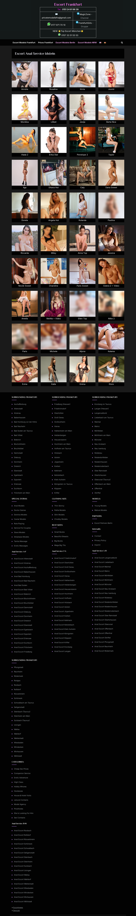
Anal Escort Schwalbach (24, 848)
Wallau (17, 729)
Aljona (82, 351)
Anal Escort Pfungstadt (104, 642)
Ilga (24, 187)
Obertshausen (100, 475)
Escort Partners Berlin (103, 523)
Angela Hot (53, 220)
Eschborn (18, 488)
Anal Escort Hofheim (63, 598)
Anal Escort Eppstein (22, 634)
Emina (82, 384)
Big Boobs (58, 541)
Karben (57, 466)
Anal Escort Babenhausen (24, 572)
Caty (82, 187)
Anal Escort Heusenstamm (65, 589)
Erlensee (17, 484)
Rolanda (82, 220)
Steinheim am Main (22, 716)
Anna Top (82, 253)
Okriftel (97, 493)
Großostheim (59, 422)
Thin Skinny (59, 506)
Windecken (18, 747)
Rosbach (17, 685)
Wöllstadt (18, 756)
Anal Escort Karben (62, 616)
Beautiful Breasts (61, 536)
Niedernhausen (100, 462)
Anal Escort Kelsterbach (64, 625)
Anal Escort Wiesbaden (23, 888)
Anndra (24, 89)
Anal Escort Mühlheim (103, 580)
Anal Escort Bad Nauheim (24, 581)
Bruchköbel (18, 448)
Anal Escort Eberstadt (23, 625)
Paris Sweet (82, 286)
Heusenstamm (60, 440)
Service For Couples (22, 528)
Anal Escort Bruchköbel (24, 603)
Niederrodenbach (101, 466)
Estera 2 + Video (111, 286)
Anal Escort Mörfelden (103, 575)
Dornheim (18, 462)
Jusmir (111, 89)
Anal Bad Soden (20, 585)
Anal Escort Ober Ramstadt (105, 615)
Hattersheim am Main (63, 431)
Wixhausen (18, 751)
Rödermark (18, 676)
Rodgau (17, 681)
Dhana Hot (53, 187)
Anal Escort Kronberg (63, 647)
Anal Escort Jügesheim (64, 611)
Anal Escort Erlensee (22, 638)
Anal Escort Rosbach (22, 830)
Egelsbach (18, 475)
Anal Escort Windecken (23, 893)
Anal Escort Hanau (62, 576)
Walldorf (17, 734)
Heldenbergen (60, 435)
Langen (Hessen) (101, 409)
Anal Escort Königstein (63, 634)
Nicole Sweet (24, 286)
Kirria (82, 89)
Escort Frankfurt (68, 4)
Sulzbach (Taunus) (22, 720)
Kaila (53, 384)
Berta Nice (111, 122)
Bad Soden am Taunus (23, 431)
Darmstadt (18, 453)
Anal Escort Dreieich (22, 621)
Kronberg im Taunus (102, 404)
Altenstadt (18, 409)
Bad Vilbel (18, 435)
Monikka (25, 122)
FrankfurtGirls (84, 23)
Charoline (53, 286)
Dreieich (17, 466)
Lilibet (54, 122)
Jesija (82, 122)
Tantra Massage (20, 541)
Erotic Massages (21, 546)
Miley (53, 253)
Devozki (16, 910)
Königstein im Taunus (63, 484)
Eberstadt (18, 471)
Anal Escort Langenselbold (105, 558)
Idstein (57, 457)
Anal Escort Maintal (102, 567)
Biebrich (17, 440)
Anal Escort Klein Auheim (65, 629)
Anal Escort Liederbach (104, 562)
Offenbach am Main (102, 484)
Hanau (57, 426)
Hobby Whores (20, 787)
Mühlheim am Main (102, 435)
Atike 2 (111, 318)
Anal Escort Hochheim (63, 594)
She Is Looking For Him (23, 813)
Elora (111, 384)
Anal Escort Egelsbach (23, 630)
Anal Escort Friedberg (23, 652)
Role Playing (19, 524)
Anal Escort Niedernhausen (105, 607)
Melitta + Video (53, 318)
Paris (24, 351)
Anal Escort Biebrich (22, 594)
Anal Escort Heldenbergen (65, 585)
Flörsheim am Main (22, 493)
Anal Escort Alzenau (22, 563)
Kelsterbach (59, 475)
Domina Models (20, 515)
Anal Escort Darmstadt (23, 607)
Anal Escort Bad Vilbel (23, 590)
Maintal (97, 422)
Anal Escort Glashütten (64, 563)
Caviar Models (20, 519)
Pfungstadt (18, 667)
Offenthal (98, 488)
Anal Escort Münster (102, 584)
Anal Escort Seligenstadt (24, 853)
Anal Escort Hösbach (63, 602)
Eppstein (17, 480)
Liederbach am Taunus (103, 417)
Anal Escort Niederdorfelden (106, 602)
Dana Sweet (111, 187)
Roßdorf (17, 689)
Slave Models (19, 532)
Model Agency (20, 804)
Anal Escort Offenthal (103, 633)
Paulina (111, 220)
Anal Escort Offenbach (103, 629)
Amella (24, 318)
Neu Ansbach (100, 444)
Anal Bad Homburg (22, 576)
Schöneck (18, 698)
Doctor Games (20, 510)
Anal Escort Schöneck (23, 844)
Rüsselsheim (19, 694)
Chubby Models (61, 519)
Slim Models (59, 515)
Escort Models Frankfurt (24, 42)
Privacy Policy (100, 540)
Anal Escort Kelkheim (63, 620)
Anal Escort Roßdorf (22, 835)
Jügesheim (59, 462)
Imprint (97, 545)
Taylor (111, 155)
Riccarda (24, 253)
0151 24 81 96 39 (70, 9)
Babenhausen (19, 417)
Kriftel (56, 493)
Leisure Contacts (21, 800)
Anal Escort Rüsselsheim (24, 839)
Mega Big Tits (60, 545)
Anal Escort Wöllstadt (23, 901)
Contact (97, 536)
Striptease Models (21, 537)
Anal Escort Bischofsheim (24, 598)
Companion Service (22, 773)
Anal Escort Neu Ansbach (105, 589)
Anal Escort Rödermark (103, 651)
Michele (53, 351)
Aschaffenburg (20, 404)
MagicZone (84, 14)
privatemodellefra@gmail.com (56, 18)
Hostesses (18, 791)
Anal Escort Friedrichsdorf (65, 558)
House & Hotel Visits (22, 795)
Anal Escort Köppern (62, 638)
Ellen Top (82, 318)
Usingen (17, 725)
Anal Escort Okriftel (102, 638)
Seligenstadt (19, 707)
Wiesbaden (18, 743)
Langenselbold (100, 413)
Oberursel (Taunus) (102, 480)
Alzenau (17, 413)
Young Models (100, 506)
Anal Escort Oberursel (103, 624)
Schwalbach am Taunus (24, 703)
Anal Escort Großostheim (64, 571)
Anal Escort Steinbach (23, 857)
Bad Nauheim (19, 426)
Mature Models (100, 510)
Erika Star (53, 155)
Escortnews (18, 907)
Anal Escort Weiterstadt (24, 884)
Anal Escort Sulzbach (23, 866)
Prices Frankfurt (45, 42)
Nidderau (98, 453)
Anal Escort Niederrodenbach (106, 611)
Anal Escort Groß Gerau (64, 567)
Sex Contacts (19, 818)
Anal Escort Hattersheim (64, 580)
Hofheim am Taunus (62, 448)
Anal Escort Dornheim (23, 616)
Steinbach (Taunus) (22, 712)
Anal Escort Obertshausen (105, 620)
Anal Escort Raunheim (103, 646)
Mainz (97, 426)
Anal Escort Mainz (102, 571)
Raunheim (18, 672)
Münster (97, 440)
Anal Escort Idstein (62, 607)
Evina (24, 384)
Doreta (24, 220)
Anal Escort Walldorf (22, 879)
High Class (18, 782)
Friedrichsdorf (60, 409)
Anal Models (19, 506)
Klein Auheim (59, 480)
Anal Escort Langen (62, 651)
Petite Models (60, 510)
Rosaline (53, 89)
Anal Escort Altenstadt (23, 559)
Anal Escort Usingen (22, 870)
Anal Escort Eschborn (23, 643)
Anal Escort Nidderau (103, 598)
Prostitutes (18, 809)
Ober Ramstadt (100, 471)
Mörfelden (98, 431)
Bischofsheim (19, 444)
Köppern (57, 488)
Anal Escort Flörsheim (23, 647)
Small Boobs (59, 532)
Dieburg (17, 457)
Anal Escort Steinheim (23, 862)
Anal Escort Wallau (22, 875)
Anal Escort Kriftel (61, 642)
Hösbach (58, 453)
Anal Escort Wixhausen (23, 897)
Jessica (111, 253)
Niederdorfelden (101, 457)
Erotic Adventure (21, 778)
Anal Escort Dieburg (22, 612)
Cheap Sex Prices (21, 769)
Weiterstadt (18, 738)
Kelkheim (58, 471)
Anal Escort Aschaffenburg (25, 567)
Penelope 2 (82, 155)
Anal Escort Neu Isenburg (105, 593)
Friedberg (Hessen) (62, 404)
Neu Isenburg (100, 448)
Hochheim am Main (62, 444)
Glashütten (59, 413)
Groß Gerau (59, 417)
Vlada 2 (24, 155)
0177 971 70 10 (56, 25)
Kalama (111, 351)
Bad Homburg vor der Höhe (25, 422)
